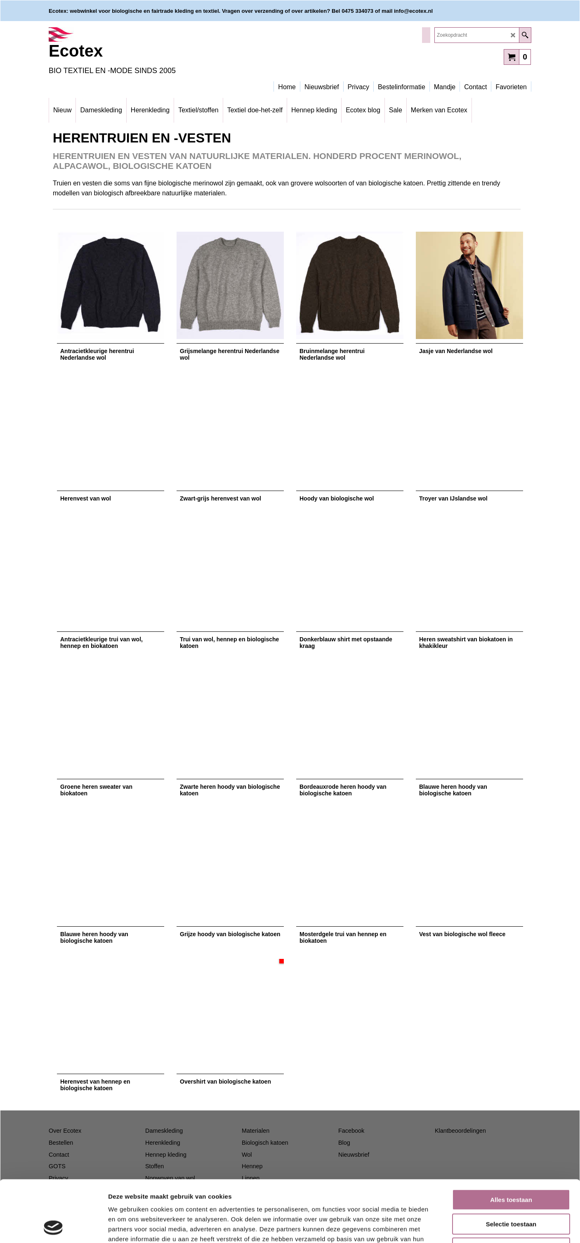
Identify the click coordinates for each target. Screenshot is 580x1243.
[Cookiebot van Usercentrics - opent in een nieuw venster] (53, 1227)
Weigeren (511, 1190)
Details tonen (445, 1226)
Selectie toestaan (511, 1166)
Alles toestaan (511, 1142)
